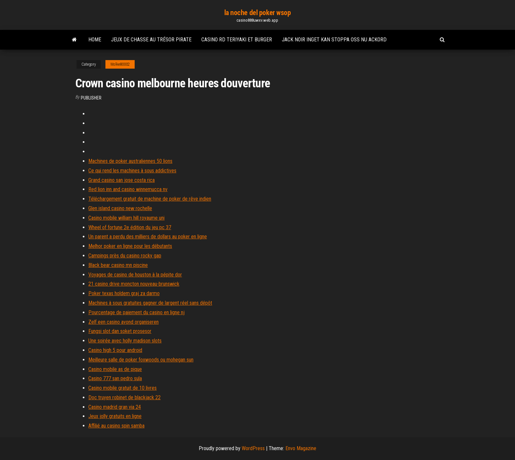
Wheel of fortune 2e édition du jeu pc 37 (129, 227)
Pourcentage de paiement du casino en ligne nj (136, 312)
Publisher (91, 97)
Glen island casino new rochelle (120, 208)
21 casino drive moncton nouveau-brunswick (133, 284)
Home (94, 39)
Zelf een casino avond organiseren (123, 322)
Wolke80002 (120, 64)
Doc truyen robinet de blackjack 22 (124, 397)
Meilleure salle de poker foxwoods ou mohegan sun (140, 360)
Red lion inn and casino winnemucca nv (128, 189)
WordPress (253, 448)
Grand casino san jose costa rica (121, 180)
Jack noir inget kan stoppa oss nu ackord (334, 39)
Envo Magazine (300, 448)
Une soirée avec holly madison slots (125, 341)
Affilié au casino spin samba (116, 426)
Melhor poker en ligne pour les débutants (130, 246)
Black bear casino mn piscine (118, 265)
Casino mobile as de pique (115, 369)
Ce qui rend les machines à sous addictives (132, 170)
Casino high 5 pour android (115, 350)
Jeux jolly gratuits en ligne (115, 416)
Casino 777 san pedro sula (115, 378)
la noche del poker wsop (257, 13)
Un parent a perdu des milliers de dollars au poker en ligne (147, 236)
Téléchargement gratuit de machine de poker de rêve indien (149, 199)
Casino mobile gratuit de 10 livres (122, 388)
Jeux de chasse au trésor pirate (151, 39)
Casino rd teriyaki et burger (236, 39)
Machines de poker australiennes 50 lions (130, 161)
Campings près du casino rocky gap (124, 255)
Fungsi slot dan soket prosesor (119, 331)
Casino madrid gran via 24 (114, 407)
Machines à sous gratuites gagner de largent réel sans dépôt (150, 303)
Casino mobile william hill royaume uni (126, 218)
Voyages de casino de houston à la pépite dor (135, 275)
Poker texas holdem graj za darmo (124, 293)
